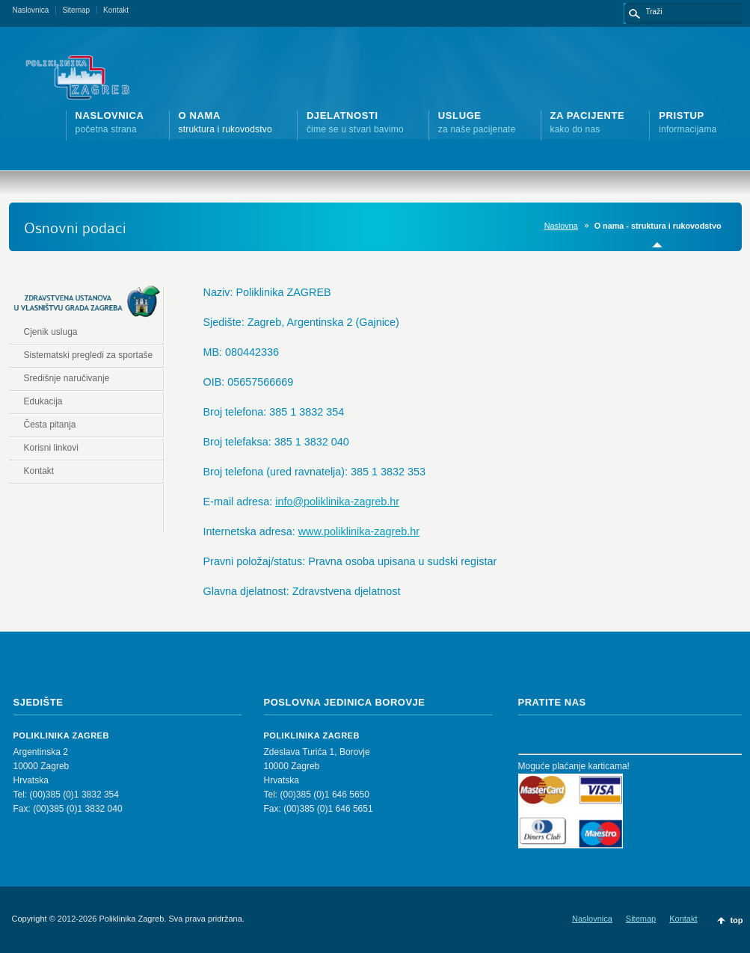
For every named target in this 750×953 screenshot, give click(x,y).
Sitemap (76, 10)
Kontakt (116, 10)
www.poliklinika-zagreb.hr (358, 531)
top (736, 920)
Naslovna (561, 225)
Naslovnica (31, 10)
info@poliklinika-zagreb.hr (337, 502)
